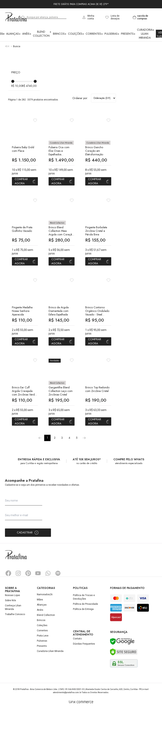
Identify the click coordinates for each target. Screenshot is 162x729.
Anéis (26, 34)
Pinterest (28, 592)
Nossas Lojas (12, 614)
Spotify (58, 592)
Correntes (94, 34)
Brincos (59, 34)
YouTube (38, 592)
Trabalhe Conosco (15, 633)
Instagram (18, 592)
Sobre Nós (10, 619)
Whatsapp (48, 592)
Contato (77, 658)
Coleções (76, 34)
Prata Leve (42, 655)
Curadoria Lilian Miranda (145, 34)
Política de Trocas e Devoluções (84, 616)
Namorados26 (45, 613)
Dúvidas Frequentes (84, 663)
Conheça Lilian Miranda (13, 627)
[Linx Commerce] (81, 721)
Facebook (8, 592)
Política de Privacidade (85, 623)
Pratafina (16, 17)
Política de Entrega (83, 628)
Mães (40, 619)
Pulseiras (111, 34)
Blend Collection (42, 34)
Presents (128, 34)
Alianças (13, 34)
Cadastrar (28, 552)
